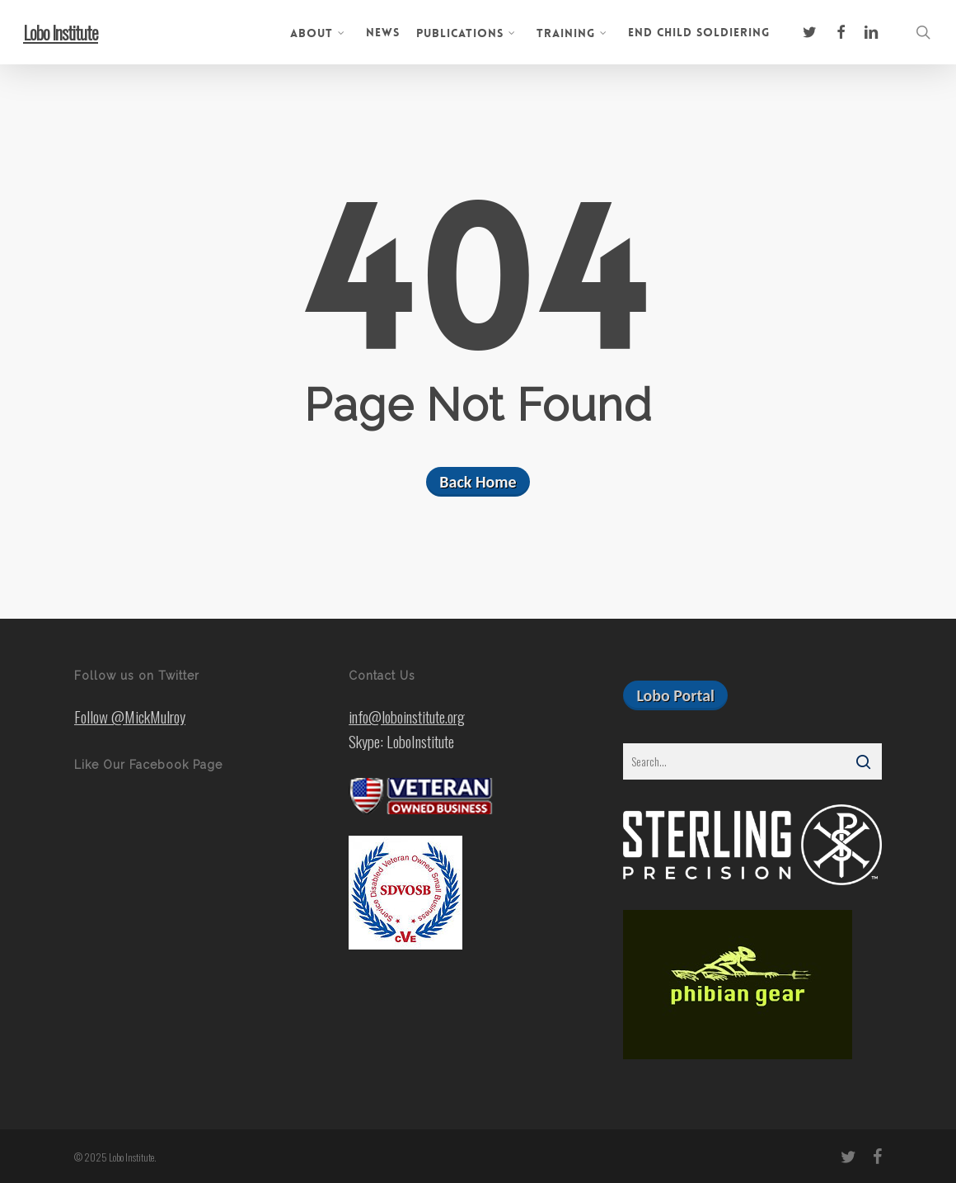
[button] (675, 695)
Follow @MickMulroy (129, 716)
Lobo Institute (60, 32)
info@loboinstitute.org (407, 716)
